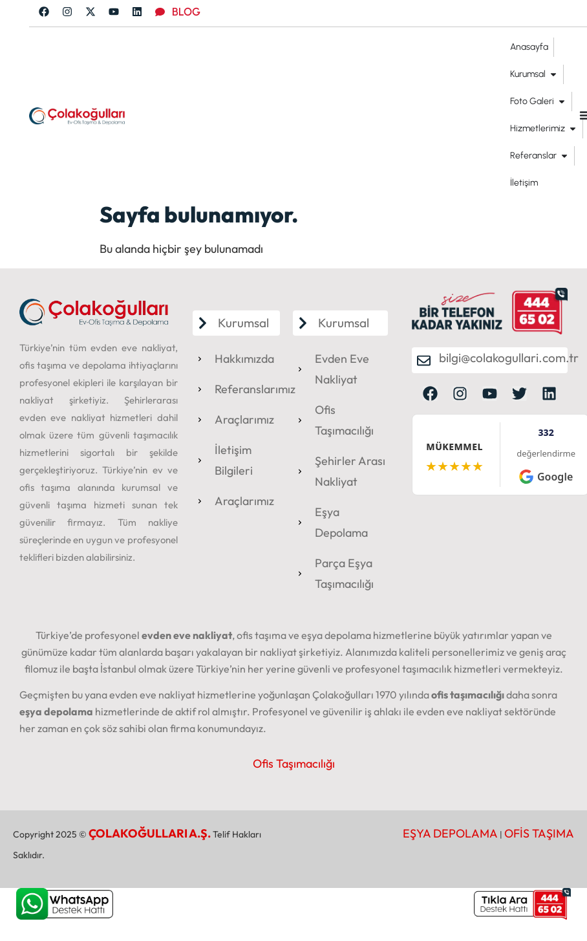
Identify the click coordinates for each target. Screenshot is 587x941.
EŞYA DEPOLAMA (450, 833)
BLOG (186, 11)
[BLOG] (160, 12)
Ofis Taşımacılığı (294, 763)
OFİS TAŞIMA (539, 833)
